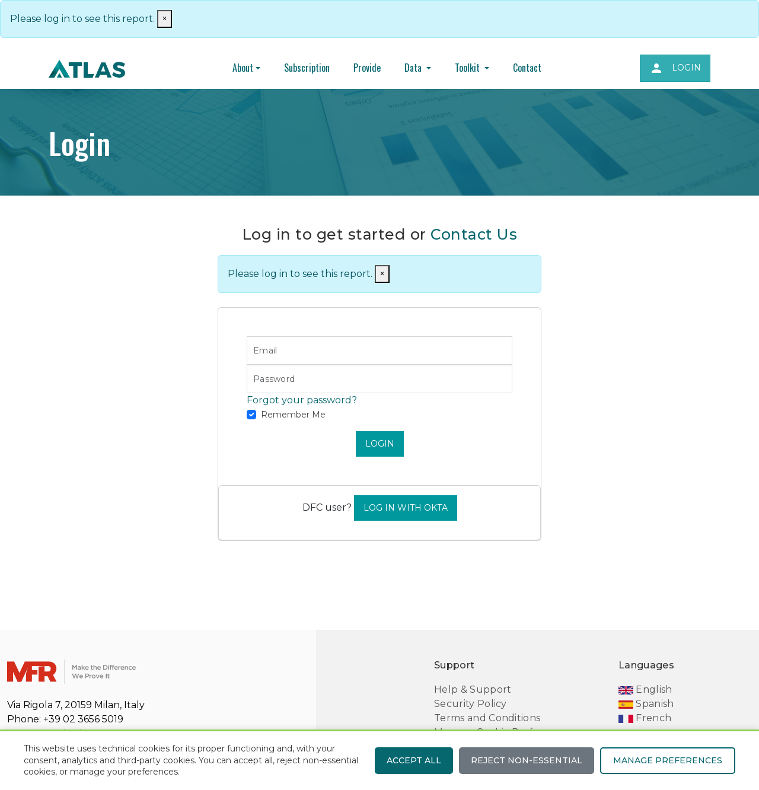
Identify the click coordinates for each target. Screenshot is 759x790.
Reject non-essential (526, 760)
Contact (527, 67)
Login (675, 68)
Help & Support (472, 689)
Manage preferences (667, 760)
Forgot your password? (302, 400)
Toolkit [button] (468, 67)
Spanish (646, 703)
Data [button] (414, 67)
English (645, 689)
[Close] (382, 274)
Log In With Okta (405, 507)
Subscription (307, 67)
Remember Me (293, 414)
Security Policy (470, 703)
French (644, 718)
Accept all (414, 760)
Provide (367, 67)
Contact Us (473, 234)
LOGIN (379, 443)
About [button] (242, 67)
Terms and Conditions (487, 718)
